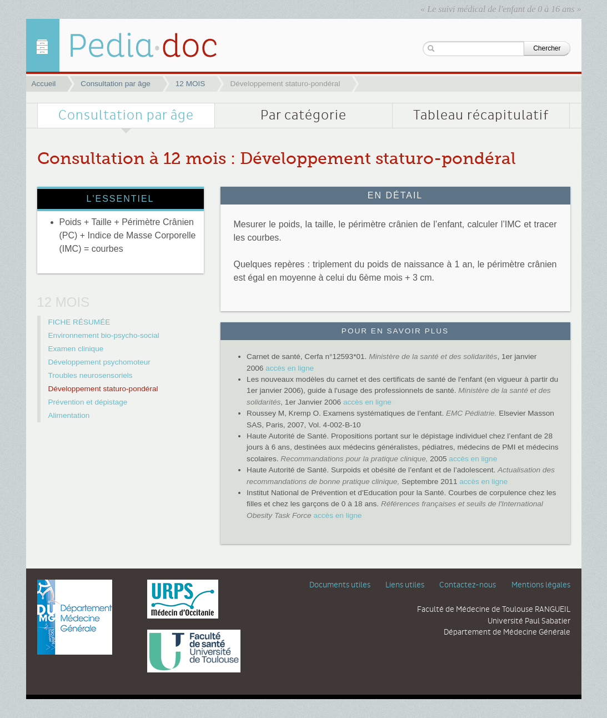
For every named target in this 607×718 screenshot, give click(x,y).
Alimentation (69, 415)
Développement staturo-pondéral (103, 389)
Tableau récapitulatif (481, 115)
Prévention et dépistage (88, 402)
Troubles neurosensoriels (90, 375)
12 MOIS (190, 83)
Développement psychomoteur (99, 362)
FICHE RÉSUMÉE (79, 322)
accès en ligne (289, 368)
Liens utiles (404, 585)
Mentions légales (540, 585)
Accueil (44, 83)
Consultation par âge (115, 83)
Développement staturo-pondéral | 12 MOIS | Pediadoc (134, 45)
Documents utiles (339, 585)
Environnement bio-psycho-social (103, 335)
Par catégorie (303, 115)
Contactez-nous (467, 585)
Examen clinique (76, 349)
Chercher (546, 48)
